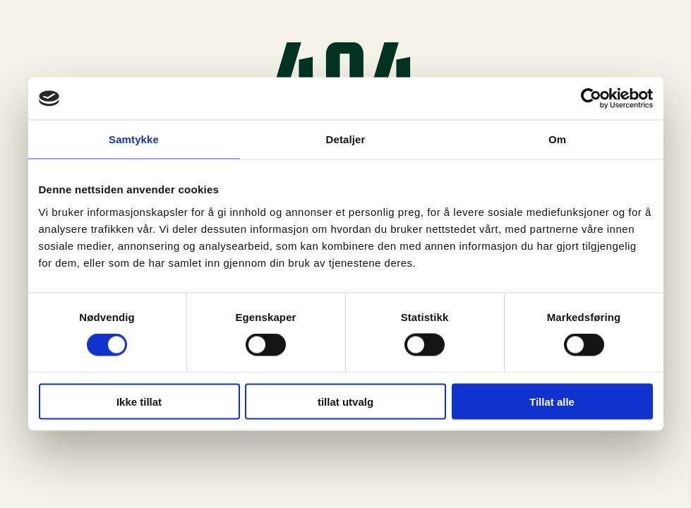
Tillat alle (552, 401)
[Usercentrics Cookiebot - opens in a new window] (591, 98)
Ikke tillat (139, 401)
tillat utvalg (345, 401)
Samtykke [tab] (134, 139)
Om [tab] (557, 139)
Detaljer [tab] (346, 139)
